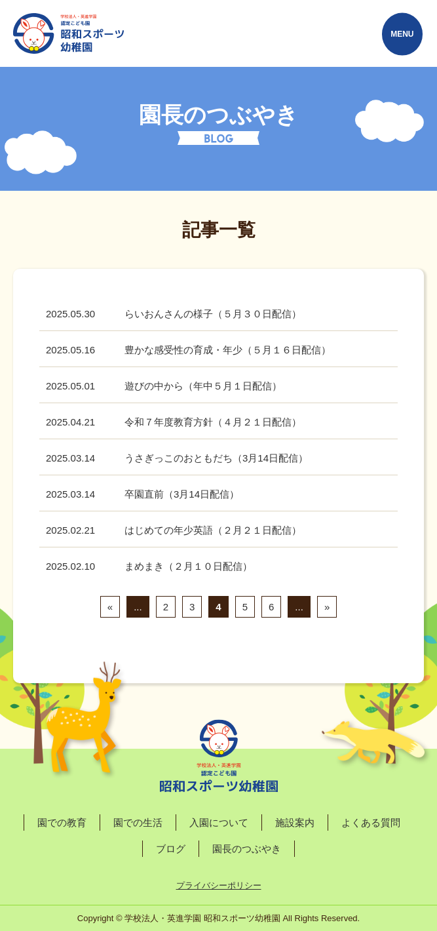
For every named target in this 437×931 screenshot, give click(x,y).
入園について (218, 822)
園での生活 (137, 822)
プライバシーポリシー (218, 885)
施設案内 (294, 822)
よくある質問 (370, 822)
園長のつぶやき (246, 848)
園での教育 (61, 822)
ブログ (170, 848)
